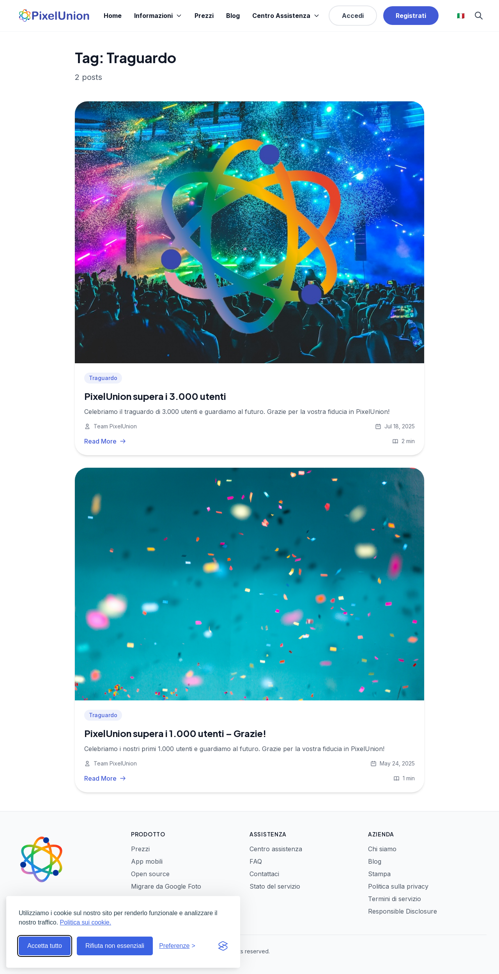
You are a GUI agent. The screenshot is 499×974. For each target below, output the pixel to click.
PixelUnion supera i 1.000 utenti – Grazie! (175, 733)
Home (113, 15)
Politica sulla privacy (398, 886)
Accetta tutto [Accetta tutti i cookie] (44, 945)
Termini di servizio (394, 899)
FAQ (256, 861)
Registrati (411, 15)
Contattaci (264, 874)
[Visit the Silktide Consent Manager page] (223, 946)
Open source (150, 874)
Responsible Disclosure (402, 911)
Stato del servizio (275, 886)
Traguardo (103, 378)
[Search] (479, 15)
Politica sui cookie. (85, 922)
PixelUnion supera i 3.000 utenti (155, 396)
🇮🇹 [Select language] (461, 15)
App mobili (147, 861)
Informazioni (158, 15)
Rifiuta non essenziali (114, 945)
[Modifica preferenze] (177, 946)
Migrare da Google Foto (166, 886)
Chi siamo (382, 849)
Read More (105, 441)
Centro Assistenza (286, 15)
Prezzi (204, 15)
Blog (233, 15)
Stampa (379, 874)
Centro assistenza (276, 849)
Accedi (353, 15)
